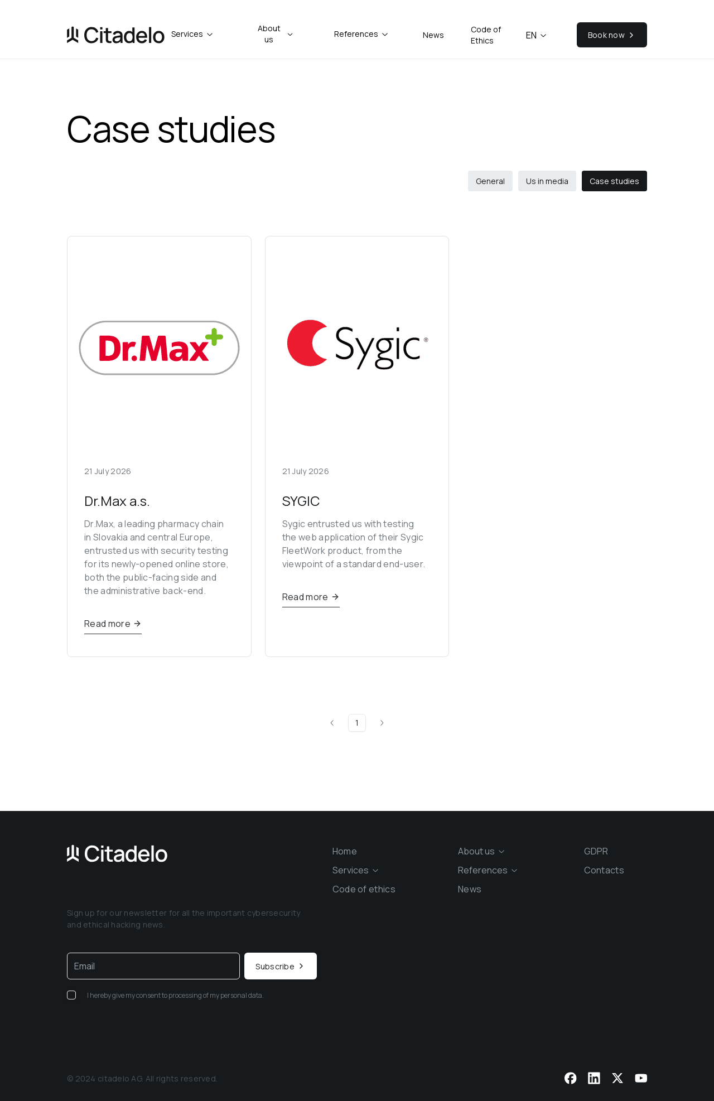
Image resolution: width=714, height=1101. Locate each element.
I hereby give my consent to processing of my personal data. (175, 995)
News (433, 35)
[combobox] (193, 34)
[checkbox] (71, 995)
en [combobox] (537, 35)
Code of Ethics (486, 35)
